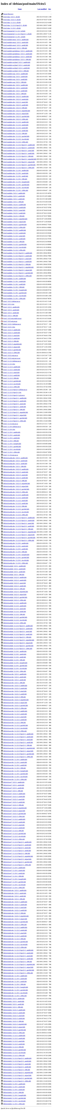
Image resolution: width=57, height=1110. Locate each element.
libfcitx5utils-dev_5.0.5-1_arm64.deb (14, 893)
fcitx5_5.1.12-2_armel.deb (11, 372)
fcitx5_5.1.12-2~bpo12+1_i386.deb (14, 409)
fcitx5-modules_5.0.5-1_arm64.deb (14, 196)
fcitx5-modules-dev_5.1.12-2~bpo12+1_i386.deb (18, 156)
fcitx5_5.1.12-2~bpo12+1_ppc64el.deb (15, 418)
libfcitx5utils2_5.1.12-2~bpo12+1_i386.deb (16, 1070)
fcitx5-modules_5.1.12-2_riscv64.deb (14, 247)
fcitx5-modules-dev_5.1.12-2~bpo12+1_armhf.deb (18, 153)
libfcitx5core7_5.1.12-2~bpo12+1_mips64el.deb (18, 856)
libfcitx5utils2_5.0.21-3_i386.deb (13, 1021)
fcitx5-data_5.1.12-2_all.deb (12, 22)
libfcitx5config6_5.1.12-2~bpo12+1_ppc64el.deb (18, 646)
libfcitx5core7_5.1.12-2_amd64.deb (14, 819)
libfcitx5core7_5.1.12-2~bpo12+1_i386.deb (16, 853)
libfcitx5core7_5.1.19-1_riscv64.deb (14, 885)
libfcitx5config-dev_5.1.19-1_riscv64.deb (16, 560)
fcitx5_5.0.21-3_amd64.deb (11, 330)
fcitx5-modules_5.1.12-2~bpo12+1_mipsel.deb (17, 270)
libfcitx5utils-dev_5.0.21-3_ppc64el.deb (15, 922)
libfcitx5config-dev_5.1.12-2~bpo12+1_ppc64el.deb (19, 537)
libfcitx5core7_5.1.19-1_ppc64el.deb (14, 882)
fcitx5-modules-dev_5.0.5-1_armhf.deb (15, 91)
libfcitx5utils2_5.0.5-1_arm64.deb (13, 1001)
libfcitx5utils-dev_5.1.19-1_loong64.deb (15, 987)
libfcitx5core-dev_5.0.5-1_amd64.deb (14, 674)
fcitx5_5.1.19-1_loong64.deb (12, 443)
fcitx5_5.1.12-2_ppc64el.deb (12, 381)
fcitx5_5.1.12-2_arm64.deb (11, 370)
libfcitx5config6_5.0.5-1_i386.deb (13, 574)
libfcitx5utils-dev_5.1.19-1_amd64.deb (15, 976)
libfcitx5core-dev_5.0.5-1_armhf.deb (14, 680)
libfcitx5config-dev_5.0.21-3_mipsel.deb (15, 486)
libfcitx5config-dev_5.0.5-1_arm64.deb (15, 461)
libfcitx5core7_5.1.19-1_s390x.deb (14, 887)
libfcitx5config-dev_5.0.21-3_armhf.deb (15, 478)
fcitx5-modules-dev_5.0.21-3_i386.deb (15, 108)
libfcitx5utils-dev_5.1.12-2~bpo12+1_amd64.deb (18, 950)
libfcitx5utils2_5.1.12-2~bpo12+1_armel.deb (17, 1064)
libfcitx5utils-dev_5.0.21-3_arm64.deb (15, 904)
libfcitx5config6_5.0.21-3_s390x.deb (14, 600)
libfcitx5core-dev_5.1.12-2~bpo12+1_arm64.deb (18, 737)
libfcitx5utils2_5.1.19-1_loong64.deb (14, 1095)
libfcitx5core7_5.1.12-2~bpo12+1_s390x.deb (17, 865)
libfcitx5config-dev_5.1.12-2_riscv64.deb (16, 512)
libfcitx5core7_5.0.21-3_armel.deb (14, 799)
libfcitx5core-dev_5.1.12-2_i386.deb (14, 722)
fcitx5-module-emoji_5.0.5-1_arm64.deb (15, 42)
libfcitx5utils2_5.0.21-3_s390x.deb (14, 1033)
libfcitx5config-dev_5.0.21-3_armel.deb (15, 475)
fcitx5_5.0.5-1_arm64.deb (11, 310)
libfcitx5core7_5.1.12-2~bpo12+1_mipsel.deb (17, 859)
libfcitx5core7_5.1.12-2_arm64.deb (14, 822)
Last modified (42, 9)
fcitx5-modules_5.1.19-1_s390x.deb (14, 298)
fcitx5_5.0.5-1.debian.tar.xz (11, 301)
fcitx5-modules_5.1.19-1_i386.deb (13, 287)
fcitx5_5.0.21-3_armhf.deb (11, 338)
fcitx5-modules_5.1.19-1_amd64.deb (14, 278)
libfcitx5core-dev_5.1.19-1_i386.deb (14, 768)
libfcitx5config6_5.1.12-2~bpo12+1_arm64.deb (17, 628)
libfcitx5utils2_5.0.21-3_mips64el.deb (15, 1024)
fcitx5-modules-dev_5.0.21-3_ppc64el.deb (16, 116)
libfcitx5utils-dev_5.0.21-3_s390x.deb (15, 924)
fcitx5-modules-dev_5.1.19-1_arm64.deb (15, 173)
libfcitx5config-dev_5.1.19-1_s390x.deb (15, 563)
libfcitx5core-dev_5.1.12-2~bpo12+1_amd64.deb (18, 734)
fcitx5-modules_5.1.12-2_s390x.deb (14, 250)
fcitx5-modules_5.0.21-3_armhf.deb (14, 213)
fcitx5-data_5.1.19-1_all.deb (12, 28)
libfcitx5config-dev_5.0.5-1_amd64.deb (15, 458)
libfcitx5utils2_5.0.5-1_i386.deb (13, 1007)
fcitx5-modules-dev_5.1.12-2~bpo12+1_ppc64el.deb (19, 165)
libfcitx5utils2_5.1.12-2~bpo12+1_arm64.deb (17, 1061)
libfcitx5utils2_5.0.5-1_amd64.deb (13, 998)
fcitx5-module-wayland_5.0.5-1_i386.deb (16, 71)
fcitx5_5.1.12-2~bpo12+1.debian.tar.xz (15, 389)
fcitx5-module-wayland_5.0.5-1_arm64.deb (16, 65)
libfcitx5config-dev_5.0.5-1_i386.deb (14, 466)
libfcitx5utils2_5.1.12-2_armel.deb (14, 1041)
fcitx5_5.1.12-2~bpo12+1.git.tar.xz (14, 395)
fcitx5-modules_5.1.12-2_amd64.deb (14, 230)
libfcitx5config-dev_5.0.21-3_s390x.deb (15, 492)
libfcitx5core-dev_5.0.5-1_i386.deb (14, 683)
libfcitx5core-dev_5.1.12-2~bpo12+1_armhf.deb (18, 742)
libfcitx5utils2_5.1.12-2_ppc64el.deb (14, 1050)
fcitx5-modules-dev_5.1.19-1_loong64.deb (16, 182)
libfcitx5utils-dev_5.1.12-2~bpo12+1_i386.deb (17, 961)
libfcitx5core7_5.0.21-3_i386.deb (13, 805)
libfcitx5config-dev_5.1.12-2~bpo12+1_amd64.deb (19, 517)
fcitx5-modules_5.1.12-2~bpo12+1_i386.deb (17, 264)
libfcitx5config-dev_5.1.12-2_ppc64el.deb (16, 509)
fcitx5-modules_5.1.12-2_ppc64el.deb (15, 244)
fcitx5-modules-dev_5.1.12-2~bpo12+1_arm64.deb (18, 148)
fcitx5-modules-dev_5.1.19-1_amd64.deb (15, 170)
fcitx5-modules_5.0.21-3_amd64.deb (14, 204)
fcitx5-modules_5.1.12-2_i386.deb (13, 241)
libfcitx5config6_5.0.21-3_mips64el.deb (15, 591)
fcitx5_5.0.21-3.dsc (9, 327)
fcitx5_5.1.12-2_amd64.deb (11, 367)
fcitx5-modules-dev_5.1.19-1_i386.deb (15, 179)
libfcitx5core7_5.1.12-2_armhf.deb (14, 828)
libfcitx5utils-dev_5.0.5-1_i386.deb (14, 899)
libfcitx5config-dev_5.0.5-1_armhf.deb (15, 463)
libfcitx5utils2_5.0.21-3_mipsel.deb (14, 1027)
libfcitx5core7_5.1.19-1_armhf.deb (14, 873)
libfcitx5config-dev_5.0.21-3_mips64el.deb (16, 483)
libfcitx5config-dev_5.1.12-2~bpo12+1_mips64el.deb (19, 532)
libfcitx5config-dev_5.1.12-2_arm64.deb (15, 498)
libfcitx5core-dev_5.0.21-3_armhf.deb (15, 694)
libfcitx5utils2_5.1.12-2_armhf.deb (14, 1044)
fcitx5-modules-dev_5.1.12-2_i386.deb (15, 133)
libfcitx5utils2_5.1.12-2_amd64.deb (14, 1035)
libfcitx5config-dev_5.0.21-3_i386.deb (15, 480)
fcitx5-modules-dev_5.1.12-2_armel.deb (15, 128)
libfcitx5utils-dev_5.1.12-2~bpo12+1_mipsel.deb (18, 967)
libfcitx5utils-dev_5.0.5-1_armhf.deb (14, 896)
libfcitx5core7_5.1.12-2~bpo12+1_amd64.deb (17, 842)
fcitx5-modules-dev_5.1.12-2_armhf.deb (15, 130)
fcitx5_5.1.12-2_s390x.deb (11, 387)
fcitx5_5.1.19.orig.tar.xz (10, 455)
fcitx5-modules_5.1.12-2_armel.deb (14, 236)
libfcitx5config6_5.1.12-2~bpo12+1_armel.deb (17, 631)
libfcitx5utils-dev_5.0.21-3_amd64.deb (15, 902)
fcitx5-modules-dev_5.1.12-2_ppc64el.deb (16, 136)
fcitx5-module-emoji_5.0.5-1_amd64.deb (15, 39)
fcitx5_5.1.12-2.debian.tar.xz (12, 361)
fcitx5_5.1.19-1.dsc (9, 429)
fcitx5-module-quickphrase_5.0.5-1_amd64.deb (17, 51)
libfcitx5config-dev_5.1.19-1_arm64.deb (15, 546)
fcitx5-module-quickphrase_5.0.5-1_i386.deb (17, 59)
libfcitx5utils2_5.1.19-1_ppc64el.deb (14, 1098)
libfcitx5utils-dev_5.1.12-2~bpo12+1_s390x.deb (18, 973)
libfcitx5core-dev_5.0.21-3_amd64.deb (15, 685)
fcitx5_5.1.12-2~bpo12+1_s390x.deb (14, 421)
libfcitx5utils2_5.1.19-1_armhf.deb (14, 1089)
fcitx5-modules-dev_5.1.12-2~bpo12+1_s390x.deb (18, 167)
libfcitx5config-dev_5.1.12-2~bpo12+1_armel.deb (18, 523)
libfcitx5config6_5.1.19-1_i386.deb (14, 660)
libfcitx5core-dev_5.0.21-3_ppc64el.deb (15, 705)
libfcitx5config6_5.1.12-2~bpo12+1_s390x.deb (17, 648)
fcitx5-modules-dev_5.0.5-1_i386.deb (14, 93)
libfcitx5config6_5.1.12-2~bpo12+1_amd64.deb (18, 626)
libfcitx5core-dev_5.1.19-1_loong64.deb (15, 771)
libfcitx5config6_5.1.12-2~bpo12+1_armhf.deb (17, 634)
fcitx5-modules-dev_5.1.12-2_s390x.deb (15, 142)
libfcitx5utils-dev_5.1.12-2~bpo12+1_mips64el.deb (19, 964)
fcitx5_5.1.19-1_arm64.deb (11, 435)
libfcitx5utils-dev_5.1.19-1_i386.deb (14, 984)
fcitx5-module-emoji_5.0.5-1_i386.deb (15, 48)
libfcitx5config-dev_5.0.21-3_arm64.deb (15, 472)
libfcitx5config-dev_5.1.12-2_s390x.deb (15, 515)
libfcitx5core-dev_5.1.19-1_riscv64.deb (15, 776)
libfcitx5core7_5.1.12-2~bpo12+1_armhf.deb (17, 850)
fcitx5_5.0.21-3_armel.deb (11, 335)
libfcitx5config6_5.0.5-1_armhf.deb (14, 572)
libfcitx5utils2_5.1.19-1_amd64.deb (14, 1084)
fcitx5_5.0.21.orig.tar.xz (10, 355)
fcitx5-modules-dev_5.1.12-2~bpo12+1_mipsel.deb (19, 162)
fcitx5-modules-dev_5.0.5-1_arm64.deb (15, 88)
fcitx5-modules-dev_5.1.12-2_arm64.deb (15, 125)
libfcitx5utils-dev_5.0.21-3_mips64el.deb (15, 916)
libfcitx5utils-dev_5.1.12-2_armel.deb (14, 933)
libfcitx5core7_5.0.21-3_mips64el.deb (15, 808)
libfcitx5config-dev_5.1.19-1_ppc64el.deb (16, 557)
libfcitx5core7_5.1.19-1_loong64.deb (14, 879)
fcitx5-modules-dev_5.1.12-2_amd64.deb (15, 122)
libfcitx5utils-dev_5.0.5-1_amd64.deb (14, 890)
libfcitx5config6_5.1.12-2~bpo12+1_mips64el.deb (18, 640)
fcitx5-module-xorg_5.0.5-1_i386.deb (14, 82)
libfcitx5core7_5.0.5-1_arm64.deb (13, 785)
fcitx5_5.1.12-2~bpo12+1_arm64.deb (14, 401)
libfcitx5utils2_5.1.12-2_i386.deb (13, 1047)
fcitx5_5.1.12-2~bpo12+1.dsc (12, 392)
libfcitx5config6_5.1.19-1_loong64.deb (15, 663)
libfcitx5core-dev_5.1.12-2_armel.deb (14, 717)
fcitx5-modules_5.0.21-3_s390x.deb (14, 227)
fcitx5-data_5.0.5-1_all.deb (11, 17)
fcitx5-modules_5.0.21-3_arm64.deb (14, 207)
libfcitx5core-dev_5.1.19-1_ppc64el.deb (15, 774)
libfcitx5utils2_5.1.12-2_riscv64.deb (14, 1052)
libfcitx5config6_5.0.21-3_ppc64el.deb (15, 597)
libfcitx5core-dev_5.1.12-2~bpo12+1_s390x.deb (18, 757)
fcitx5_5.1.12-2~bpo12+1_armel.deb (14, 404)
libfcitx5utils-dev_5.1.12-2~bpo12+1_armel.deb (18, 956)
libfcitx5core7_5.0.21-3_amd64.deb (14, 794)
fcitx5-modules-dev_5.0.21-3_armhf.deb (15, 105)
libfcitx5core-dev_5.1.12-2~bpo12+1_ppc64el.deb (18, 754)
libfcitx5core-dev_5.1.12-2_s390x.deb (15, 731)
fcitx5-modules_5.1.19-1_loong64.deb (15, 290)
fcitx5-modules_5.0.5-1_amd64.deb (14, 193)
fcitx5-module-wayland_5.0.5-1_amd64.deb (16, 62)
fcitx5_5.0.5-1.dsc (8, 304)
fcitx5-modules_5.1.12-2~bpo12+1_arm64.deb (17, 256)
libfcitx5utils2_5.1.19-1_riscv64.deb (14, 1101)
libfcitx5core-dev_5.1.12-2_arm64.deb (15, 714)
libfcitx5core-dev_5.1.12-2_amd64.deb (15, 711)
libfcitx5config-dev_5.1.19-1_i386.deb (15, 552)
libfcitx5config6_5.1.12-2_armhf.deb (14, 611)
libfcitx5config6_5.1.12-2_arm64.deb (14, 606)
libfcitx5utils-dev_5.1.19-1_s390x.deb (15, 996)
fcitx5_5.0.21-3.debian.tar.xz (12, 324)
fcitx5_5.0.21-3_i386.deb (11, 341)
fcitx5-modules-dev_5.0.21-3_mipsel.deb (15, 113)
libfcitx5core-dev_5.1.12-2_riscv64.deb (15, 728)
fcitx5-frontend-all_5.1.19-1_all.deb (14, 37)
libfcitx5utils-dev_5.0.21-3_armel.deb (14, 907)
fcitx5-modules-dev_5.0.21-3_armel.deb (15, 102)
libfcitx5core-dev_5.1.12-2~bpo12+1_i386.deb (17, 745)
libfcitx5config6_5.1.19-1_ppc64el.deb (15, 665)
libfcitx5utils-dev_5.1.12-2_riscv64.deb (15, 944)
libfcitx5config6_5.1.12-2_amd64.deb (14, 603)
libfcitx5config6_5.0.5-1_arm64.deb (14, 569)
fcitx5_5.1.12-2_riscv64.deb (12, 384)
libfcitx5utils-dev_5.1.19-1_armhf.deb (15, 981)
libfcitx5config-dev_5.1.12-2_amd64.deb (15, 495)
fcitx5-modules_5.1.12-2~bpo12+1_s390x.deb (17, 276)
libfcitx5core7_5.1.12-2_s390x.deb (14, 839)
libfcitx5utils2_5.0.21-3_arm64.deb (14, 1013)
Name (20, 9)
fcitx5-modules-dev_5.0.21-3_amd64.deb (15, 96)
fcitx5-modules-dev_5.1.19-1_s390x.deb (15, 190)
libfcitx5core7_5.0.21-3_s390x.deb (14, 816)
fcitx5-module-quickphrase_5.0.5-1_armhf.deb (17, 56)
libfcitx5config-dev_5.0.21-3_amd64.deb (15, 469)
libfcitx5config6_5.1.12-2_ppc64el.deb (15, 617)
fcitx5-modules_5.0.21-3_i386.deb (13, 216)
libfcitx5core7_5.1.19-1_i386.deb (13, 876)
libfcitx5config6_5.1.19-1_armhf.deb (14, 657)
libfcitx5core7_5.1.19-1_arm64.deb (14, 870)
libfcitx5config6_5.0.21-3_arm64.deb (14, 580)
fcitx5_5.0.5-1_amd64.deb (11, 307)
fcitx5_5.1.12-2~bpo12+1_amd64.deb (14, 398)
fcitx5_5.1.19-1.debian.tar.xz (12, 426)
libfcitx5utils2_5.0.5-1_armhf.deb (13, 1004)
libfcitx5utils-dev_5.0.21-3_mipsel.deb (15, 919)
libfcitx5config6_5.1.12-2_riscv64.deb (15, 620)
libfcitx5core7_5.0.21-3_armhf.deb (14, 802)
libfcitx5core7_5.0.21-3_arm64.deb (14, 796)
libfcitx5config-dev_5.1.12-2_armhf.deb (15, 503)
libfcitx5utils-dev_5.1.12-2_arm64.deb (15, 930)
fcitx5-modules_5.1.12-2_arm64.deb (14, 233)
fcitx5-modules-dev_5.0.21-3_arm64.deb (15, 99)
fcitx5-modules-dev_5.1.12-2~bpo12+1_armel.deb (18, 150)
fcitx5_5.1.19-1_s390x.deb (11, 452)
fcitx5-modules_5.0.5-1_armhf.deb (14, 199)
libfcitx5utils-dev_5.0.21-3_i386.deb (14, 913)
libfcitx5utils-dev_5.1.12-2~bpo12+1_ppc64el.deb (18, 970)
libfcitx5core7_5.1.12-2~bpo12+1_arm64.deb (17, 845)
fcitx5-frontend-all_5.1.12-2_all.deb (14, 31)
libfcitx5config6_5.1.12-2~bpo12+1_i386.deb (17, 637)
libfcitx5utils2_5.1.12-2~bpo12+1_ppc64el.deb (17, 1078)
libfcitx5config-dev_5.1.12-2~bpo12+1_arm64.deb (18, 520)
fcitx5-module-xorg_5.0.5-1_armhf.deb (15, 79)
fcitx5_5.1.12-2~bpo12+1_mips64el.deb (15, 412)
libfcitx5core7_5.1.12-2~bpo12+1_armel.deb (17, 848)
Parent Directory (8, 14)
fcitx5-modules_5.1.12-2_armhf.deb (14, 239)
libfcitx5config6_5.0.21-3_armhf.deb (14, 586)
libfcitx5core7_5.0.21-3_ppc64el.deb (14, 813)
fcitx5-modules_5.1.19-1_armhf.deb (14, 284)
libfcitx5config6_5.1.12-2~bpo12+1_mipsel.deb (18, 643)
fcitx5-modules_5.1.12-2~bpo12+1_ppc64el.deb (18, 273)
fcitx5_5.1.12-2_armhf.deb (11, 375)
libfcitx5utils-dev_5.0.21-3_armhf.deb (15, 910)
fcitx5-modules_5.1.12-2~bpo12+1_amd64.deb (17, 253)
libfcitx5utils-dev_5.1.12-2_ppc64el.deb (15, 941)
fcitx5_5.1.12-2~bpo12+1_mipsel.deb (14, 415)
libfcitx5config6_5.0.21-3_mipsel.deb (14, 594)
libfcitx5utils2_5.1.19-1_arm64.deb (14, 1087)
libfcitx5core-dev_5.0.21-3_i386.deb (14, 697)
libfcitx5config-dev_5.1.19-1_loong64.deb (16, 554)
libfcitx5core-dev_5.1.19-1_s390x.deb (15, 779)
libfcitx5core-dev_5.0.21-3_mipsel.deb (15, 702)
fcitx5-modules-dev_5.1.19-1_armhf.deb (15, 176)
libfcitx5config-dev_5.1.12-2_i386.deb (15, 506)
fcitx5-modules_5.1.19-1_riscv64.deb (14, 296)
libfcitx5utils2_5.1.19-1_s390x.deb (14, 1104)
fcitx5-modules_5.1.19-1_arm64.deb (14, 281)
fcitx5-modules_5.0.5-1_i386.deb (13, 202)
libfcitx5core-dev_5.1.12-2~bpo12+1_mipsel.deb (18, 751)
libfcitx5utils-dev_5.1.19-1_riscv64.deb (15, 993)
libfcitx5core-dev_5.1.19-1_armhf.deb (15, 765)
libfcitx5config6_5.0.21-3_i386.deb (14, 589)
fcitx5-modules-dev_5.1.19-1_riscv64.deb (16, 187)
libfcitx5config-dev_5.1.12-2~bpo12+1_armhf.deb (18, 526)
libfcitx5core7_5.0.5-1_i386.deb (13, 791)
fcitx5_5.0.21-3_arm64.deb (11, 333)
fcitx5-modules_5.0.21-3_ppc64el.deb (15, 224)
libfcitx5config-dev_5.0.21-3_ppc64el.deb (16, 489)
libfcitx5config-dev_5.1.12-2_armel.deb (15, 500)
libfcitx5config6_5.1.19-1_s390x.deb (14, 671)
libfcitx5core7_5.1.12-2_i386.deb (13, 831)
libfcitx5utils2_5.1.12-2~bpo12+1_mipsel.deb (17, 1075)
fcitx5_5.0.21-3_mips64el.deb (12, 344)
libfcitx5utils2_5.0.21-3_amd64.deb (14, 1010)
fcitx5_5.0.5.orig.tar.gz (10, 321)
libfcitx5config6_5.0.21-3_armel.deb (14, 583)
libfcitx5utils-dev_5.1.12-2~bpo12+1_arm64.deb (18, 953)
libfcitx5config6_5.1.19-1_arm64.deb (14, 654)
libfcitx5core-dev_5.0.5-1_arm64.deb (14, 677)
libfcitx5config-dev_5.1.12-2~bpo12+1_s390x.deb (18, 540)
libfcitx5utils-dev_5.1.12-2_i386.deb (14, 939)
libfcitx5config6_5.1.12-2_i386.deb (14, 614)
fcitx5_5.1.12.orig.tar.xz (10, 424)
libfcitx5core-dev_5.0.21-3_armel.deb (14, 691)
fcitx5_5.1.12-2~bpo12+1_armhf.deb (14, 406)
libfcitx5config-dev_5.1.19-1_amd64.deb (15, 543)
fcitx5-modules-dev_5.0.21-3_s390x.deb (15, 119)
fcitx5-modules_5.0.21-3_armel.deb (14, 210)
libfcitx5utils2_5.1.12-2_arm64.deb (14, 1038)
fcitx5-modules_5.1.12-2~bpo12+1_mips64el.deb (18, 267)
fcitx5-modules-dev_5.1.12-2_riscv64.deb (16, 139)
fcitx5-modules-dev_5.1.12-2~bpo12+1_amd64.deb (19, 145)
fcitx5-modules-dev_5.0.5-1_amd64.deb (15, 85)
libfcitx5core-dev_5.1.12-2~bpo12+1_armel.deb (18, 739)
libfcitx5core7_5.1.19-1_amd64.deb (14, 867)
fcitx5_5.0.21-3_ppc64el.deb (12, 350)
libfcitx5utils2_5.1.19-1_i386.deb (13, 1092)
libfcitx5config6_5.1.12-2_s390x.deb (14, 623)
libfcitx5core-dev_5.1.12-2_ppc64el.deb (15, 725)
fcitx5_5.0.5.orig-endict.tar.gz (12, 318)
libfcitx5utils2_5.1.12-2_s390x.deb (14, 1055)
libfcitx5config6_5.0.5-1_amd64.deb (14, 566)
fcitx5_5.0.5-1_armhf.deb (11, 313)
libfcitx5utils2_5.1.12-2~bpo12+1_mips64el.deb (18, 1072)
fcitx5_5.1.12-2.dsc (9, 364)
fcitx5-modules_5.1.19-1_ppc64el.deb (15, 293)
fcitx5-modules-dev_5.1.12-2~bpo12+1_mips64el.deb (19, 159)
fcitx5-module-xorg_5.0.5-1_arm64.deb (15, 76)
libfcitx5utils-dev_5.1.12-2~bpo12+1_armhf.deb (18, 959)
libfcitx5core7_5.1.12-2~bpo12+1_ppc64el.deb (17, 862)
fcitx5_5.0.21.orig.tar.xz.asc (11, 358)
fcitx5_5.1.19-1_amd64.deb (11, 432)
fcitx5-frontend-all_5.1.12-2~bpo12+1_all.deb (17, 34)
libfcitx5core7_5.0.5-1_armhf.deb (13, 788)
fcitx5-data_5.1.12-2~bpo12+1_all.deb (15, 25)
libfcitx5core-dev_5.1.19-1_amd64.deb (15, 759)
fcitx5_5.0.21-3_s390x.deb (11, 352)
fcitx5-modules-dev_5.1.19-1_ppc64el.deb (16, 185)
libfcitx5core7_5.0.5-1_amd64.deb (13, 782)
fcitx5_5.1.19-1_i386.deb (11, 441)
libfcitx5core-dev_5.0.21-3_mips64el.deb (15, 700)
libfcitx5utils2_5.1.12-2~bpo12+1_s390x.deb (17, 1081)
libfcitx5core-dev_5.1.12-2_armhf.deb (15, 720)
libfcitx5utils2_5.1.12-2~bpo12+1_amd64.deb (17, 1058)
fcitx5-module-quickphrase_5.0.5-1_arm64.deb (17, 54)
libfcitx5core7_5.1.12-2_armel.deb (14, 825)
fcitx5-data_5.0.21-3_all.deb (12, 19)
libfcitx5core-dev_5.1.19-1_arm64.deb (15, 762)
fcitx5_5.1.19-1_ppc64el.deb (12, 446)
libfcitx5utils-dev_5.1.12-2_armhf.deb (15, 936)
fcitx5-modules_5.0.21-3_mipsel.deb (14, 222)
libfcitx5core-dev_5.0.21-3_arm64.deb (15, 688)
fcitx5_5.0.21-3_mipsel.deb (11, 347)
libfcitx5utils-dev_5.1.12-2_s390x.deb (15, 947)
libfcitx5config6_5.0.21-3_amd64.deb (14, 577)
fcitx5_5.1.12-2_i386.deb (11, 378)
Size (49, 9)
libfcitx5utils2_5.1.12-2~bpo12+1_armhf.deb (17, 1067)
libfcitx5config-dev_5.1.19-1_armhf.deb (15, 549)
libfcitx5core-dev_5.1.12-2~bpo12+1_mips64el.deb (19, 748)
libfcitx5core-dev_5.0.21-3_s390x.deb (15, 708)
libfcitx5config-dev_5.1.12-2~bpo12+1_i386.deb (18, 529)
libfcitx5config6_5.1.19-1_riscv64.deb (15, 668)
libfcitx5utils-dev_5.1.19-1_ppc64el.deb (15, 990)
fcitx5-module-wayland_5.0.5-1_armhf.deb (16, 68)
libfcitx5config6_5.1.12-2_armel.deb (14, 609)
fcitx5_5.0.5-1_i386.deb (10, 315)
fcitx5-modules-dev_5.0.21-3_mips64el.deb (16, 111)
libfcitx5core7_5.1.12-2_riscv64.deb (14, 836)
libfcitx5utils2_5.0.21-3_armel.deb (14, 1015)
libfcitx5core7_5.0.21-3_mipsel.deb (14, 811)
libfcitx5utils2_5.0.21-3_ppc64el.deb (14, 1030)
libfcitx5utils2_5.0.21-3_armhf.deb (14, 1018)
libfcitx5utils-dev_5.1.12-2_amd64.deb (15, 927)
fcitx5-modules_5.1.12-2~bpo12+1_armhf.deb (17, 261)
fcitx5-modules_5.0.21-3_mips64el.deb (15, 219)
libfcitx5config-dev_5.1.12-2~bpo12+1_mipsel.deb (18, 535)
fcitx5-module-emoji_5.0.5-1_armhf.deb (15, 45)
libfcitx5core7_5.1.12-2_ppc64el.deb (14, 833)
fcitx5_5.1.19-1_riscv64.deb (12, 449)
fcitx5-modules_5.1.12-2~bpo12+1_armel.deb (17, 259)
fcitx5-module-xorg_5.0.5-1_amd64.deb (15, 74)
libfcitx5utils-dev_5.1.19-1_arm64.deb (15, 978)
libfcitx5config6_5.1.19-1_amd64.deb (14, 651)
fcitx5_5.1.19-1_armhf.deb (11, 438)
